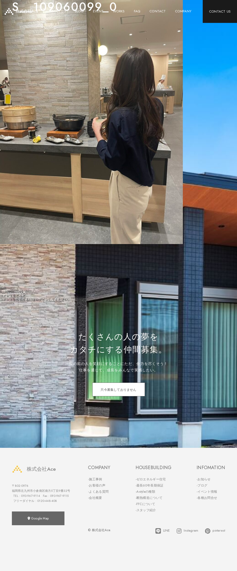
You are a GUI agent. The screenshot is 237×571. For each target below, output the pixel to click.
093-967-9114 (30, 496)
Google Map (38, 518)
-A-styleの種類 (145, 491)
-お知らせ (204, 479)
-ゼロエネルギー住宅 (151, 479)
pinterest (215, 531)
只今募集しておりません (118, 389)
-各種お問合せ (207, 497)
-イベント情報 (207, 491)
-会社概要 (95, 497)
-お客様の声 (96, 485)
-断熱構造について (149, 497)
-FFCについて (145, 504)
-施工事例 (95, 479)
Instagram (187, 531)
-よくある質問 (98, 491)
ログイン (42, 299)
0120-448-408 (47, 501)
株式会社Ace (34, 469)
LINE (162, 531)
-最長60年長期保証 (150, 485)
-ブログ (202, 485)
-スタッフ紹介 (146, 510)
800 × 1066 (9, 250)
